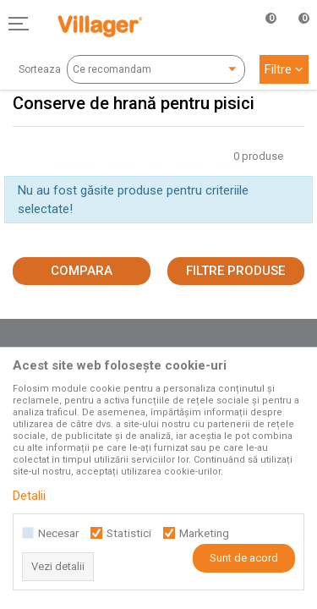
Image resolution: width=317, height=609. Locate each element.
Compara (81, 270)
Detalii (29, 495)
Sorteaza (40, 69)
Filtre (284, 69)
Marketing (204, 533)
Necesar (58, 533)
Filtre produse (235, 270)
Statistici (129, 533)
